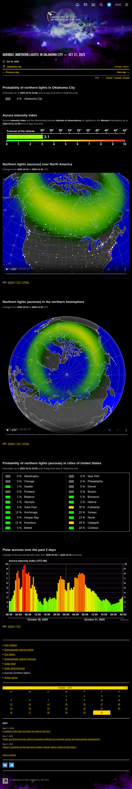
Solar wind (9, 663)
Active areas (11, 677)
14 (48, 704)
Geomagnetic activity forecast (20, 659)
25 (119, 708)
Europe (109, 77)
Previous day (12, 72)
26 (11, 712)
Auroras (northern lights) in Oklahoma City (33, 55)
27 (30, 712)
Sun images (10, 645)
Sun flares (9, 654)
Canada (117, 77)
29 (66, 712)
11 (119, 700)
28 (48, 712)
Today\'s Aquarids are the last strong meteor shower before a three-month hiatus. (39, 747)
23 (84, 708)
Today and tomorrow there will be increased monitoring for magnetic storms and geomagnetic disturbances (51, 739)
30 (84, 712)
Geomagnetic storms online (19, 649)
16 (84, 704)
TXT (18, 282)
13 (30, 704)
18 (119, 704)
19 (11, 708)
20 (30, 708)
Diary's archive (9, 755)
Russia (126, 77)
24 (102, 708)
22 (66, 708)
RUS (118, 4)
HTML (26, 282)
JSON (11, 282)
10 (102, 700)
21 (48, 708)
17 (102, 704)
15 (66, 704)
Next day (121, 72)
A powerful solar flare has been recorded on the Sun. (27, 731)
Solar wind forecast (14, 668)
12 (11, 704)
